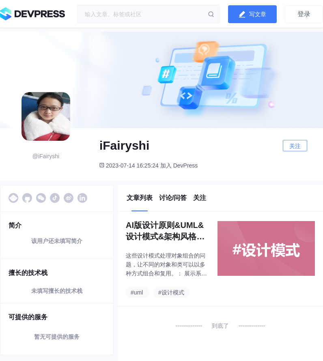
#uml (137, 292)
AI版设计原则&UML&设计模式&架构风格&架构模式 (165, 231)
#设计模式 (171, 292)
